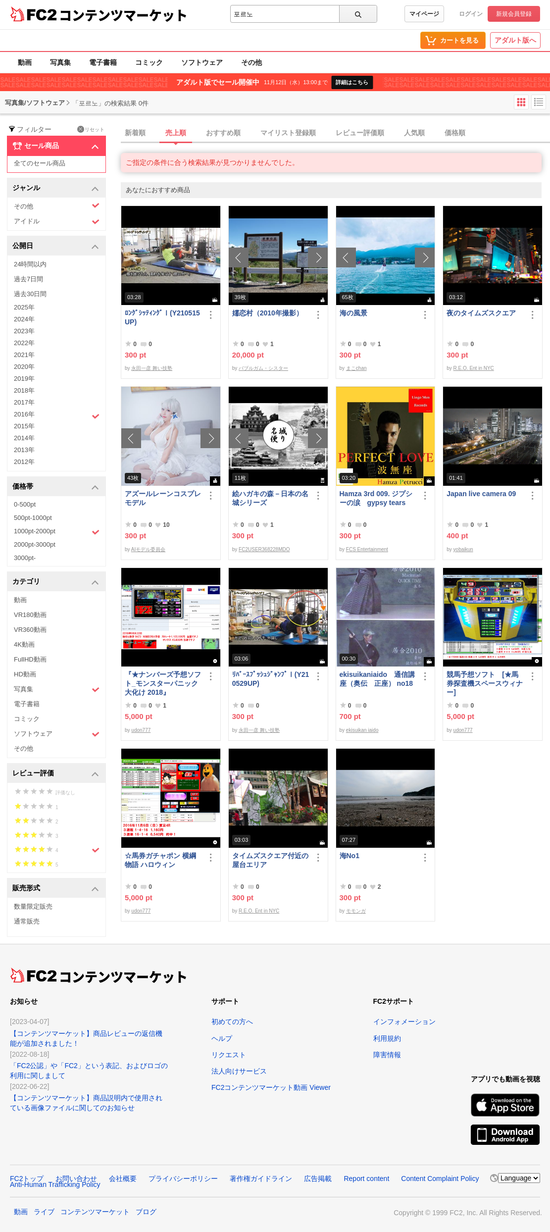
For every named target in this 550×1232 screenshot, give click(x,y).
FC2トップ (27, 1178)
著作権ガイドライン (261, 1178)
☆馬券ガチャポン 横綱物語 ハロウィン (160, 860)
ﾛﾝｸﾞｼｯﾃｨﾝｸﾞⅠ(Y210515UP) (162, 317)
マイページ (424, 13)
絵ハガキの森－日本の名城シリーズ (270, 498)
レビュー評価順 (360, 133)
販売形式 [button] (55, 888)
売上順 (175, 133)
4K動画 (24, 644)
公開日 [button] (55, 246)
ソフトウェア (202, 62)
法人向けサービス (239, 1071)
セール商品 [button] (55, 146)
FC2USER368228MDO (264, 549)
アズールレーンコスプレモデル (163, 498)
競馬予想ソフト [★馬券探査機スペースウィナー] (485, 683)
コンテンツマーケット (123, 14)
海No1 (349, 856)
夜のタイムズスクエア (481, 313)
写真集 (60, 62)
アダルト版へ (515, 40)
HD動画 (25, 674)
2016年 (57, 415)
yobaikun (463, 549)
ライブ (44, 1212)
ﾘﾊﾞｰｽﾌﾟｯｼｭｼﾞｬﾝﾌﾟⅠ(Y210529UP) (270, 678)
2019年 (24, 378)
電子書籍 (103, 62)
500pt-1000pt (33, 517)
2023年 (24, 331)
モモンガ (356, 911)
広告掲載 (318, 1178)
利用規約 (387, 1038)
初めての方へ (232, 1022)
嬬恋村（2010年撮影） (267, 313)
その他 (251, 62)
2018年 (24, 390)
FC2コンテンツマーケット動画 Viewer (271, 1087)
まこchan (356, 368)
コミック (149, 62)
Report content (366, 1178)
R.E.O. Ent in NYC (473, 368)
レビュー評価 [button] (55, 773)
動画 (25, 62)
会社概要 (123, 1178)
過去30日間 (30, 294)
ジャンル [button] (55, 188)
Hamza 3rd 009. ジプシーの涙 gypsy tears (376, 498)
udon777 (140, 730)
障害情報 (387, 1055)
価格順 (455, 133)
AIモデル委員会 (148, 549)
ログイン (471, 13)
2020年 (24, 366)
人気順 (414, 133)
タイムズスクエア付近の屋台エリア (270, 860)
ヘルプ (221, 1038)
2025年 (24, 307)
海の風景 (353, 313)
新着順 (135, 133)
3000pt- (25, 558)
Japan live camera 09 (481, 494)
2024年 (24, 319)
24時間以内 (30, 264)
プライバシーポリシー (183, 1178)
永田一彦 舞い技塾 (151, 368)
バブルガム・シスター (263, 368)
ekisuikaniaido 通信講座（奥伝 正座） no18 (377, 678)
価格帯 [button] (55, 487)
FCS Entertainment (367, 549)
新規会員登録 (514, 13)
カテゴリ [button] (55, 582)
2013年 (24, 450)
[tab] (335, 133)
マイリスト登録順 (288, 133)
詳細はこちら (352, 82)
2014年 (24, 438)
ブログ (146, 1212)
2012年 (24, 461)
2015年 (24, 426)
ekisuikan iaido (362, 730)
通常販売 (27, 921)
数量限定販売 (33, 906)
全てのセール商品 (39, 163)
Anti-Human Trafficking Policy (55, 1184)
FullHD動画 (30, 659)
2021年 (24, 355)
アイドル (57, 221)
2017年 (24, 402)
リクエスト (228, 1055)
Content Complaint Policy (440, 1178)
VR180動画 (30, 614)
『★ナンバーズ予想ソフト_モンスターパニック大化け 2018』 (163, 683)
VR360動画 (30, 629)
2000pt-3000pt (34, 544)
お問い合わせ (76, 1178)
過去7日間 (28, 279)
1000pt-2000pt (57, 531)
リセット (90, 129)
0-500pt (25, 504)
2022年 (24, 343)
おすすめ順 (223, 133)
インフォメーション (404, 1022)
